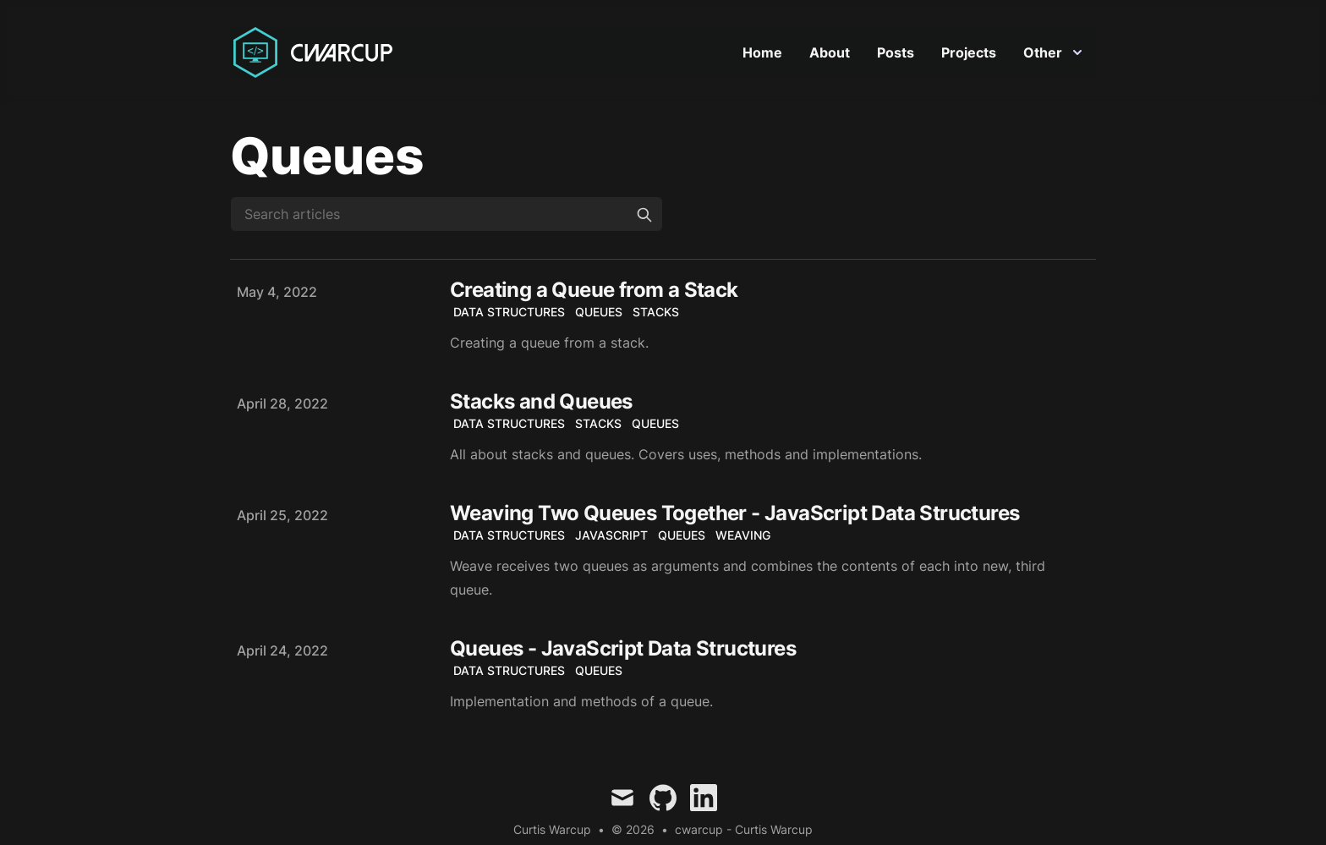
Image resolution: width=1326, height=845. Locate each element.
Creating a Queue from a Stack (594, 289)
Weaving (742, 535)
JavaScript (611, 535)
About (829, 52)
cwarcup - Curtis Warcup (744, 829)
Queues (598, 312)
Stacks (656, 312)
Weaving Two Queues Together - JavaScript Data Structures (734, 513)
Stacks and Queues (541, 401)
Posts (895, 52)
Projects (968, 52)
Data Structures (509, 312)
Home (762, 52)
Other (1052, 52)
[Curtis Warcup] (316, 52)
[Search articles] (446, 214)
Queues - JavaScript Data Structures (623, 648)
